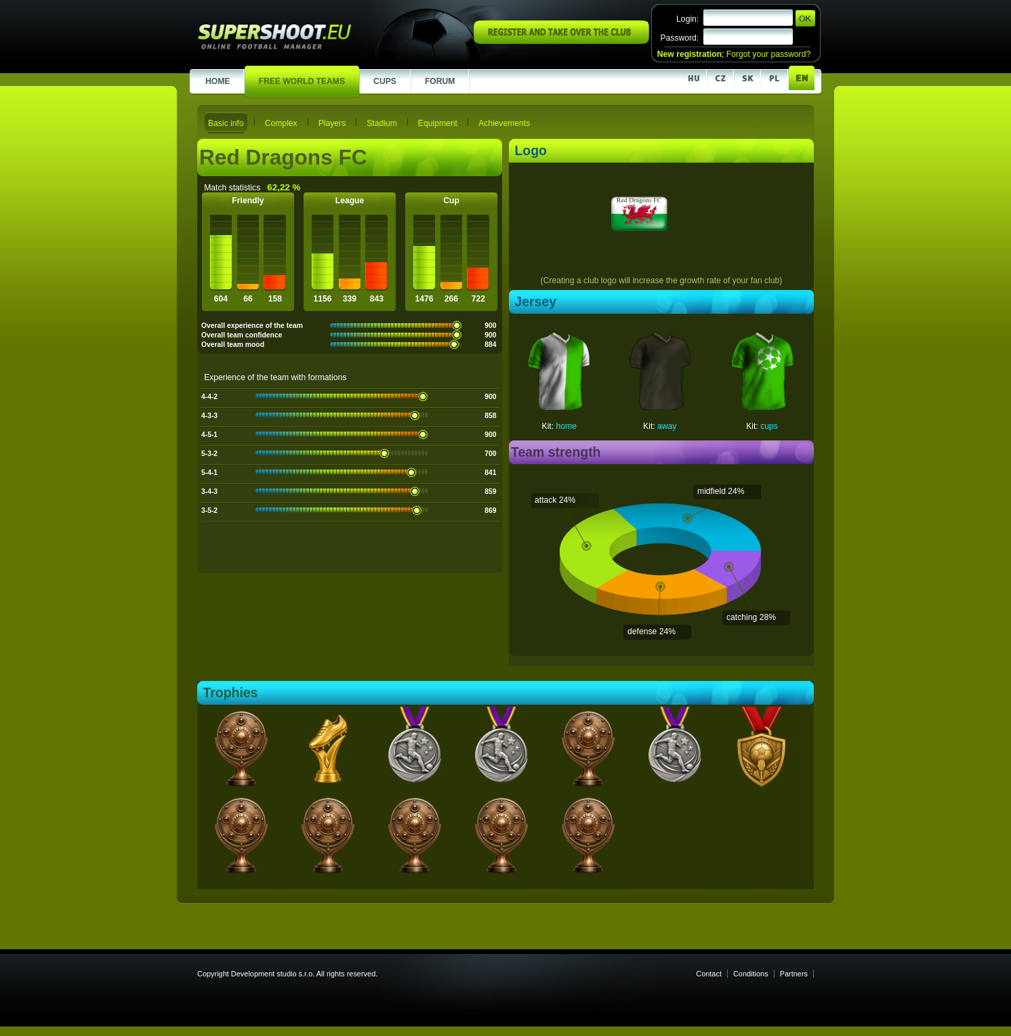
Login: (687, 19)
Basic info (226, 123)
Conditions (750, 974)
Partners (794, 974)
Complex (281, 123)
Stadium (382, 123)
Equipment (437, 123)
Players (332, 123)
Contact (709, 974)
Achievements (504, 123)
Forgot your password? (768, 54)
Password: (679, 38)
